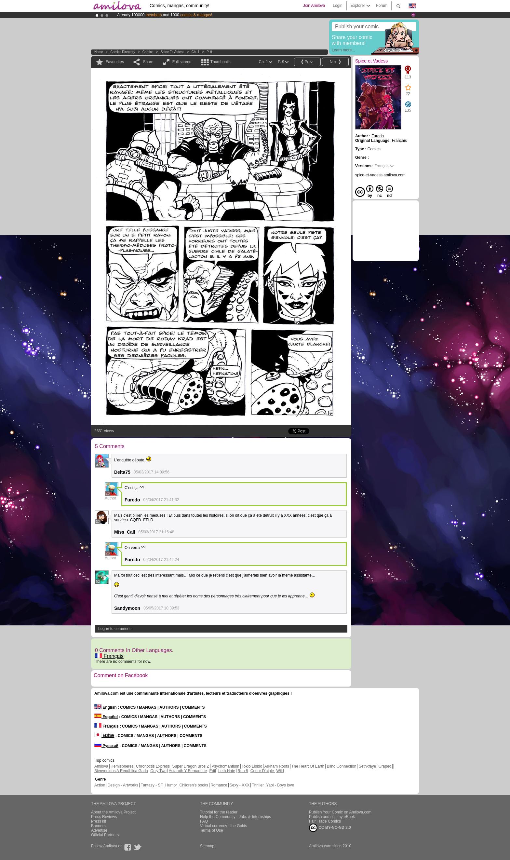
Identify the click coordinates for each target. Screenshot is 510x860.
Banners (98, 826)
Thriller (258, 785)
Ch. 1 (195, 52)
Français (109, 656)
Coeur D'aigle (262, 771)
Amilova (101, 766)
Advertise (99, 830)
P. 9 (209, 52)
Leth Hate (226, 771)
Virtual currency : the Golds (223, 826)
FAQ (204, 821)
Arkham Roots (276, 766)
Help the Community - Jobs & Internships (235, 816)
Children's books (193, 785)
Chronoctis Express (153, 766)
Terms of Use (211, 830)
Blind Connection (341, 766)
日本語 (104, 735)
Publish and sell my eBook (332, 816)
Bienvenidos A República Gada (121, 771)
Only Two (158, 771)
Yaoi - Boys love (280, 785)
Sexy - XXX (239, 785)
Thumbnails (220, 62)
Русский (106, 746)
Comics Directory (122, 52)
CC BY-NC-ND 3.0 (330, 828)
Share (148, 62)
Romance (218, 785)
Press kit (98, 821)
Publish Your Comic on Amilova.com (340, 812)
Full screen (182, 62)
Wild (280, 771)
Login (337, 5)
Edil (212, 771)
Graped (384, 766)
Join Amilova (314, 5)
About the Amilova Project (113, 812)
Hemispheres (122, 766)
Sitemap (207, 846)
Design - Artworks (123, 785)
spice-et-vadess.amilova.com (380, 175)
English (105, 707)
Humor (171, 785)
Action (99, 785)
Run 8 (242, 771)
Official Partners (105, 835)
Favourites (115, 62)
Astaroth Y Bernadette (188, 771)
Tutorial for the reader (218, 812)
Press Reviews (104, 816)
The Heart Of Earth (307, 766)
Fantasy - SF (152, 785)
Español (106, 717)
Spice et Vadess (172, 52)
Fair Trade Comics (325, 821)
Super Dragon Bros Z (190, 766)
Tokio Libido (252, 766)
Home (98, 52)
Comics (147, 52)
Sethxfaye (367, 766)
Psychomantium (225, 766)
